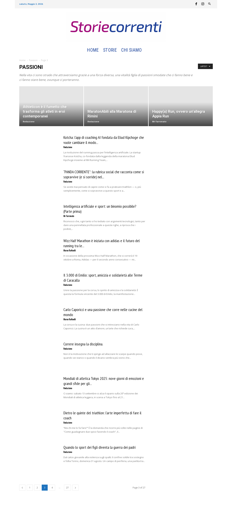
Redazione (28, 121)
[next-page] (75, 488)
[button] (148, 50)
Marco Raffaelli (69, 250)
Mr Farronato (159, 121)
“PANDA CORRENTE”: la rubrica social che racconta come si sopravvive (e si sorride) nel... (103, 174)
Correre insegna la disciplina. (83, 344)
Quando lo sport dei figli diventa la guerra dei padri (99, 447)
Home (22, 60)
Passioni (33, 60)
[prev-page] (22, 488)
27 (67, 487)
